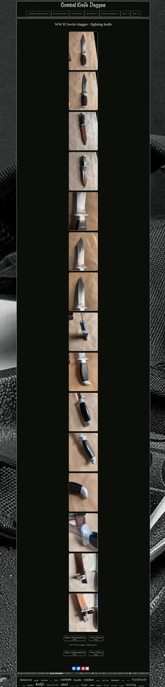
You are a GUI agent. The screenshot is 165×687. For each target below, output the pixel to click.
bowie (106, 685)
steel (64, 684)
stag (23, 685)
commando (141, 686)
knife (40, 684)
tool (51, 681)
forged (121, 685)
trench (98, 685)
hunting (131, 684)
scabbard (114, 685)
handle (77, 679)
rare (92, 685)
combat (89, 679)
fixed (123, 680)
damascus (26, 679)
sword (71, 686)
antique (98, 680)
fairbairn (115, 680)
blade (84, 684)
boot (56, 680)
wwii (128, 680)
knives (77, 685)
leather (30, 685)
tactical (53, 685)
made (36, 680)
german (105, 680)
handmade (139, 679)
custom (66, 679)
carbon (44, 680)
